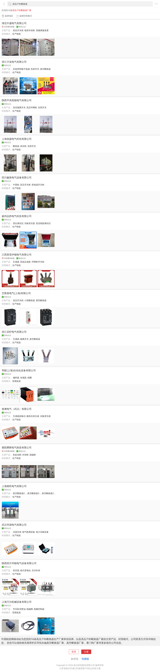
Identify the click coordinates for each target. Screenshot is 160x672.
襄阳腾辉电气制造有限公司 (17, 447)
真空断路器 (45, 69)
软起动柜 (17, 455)
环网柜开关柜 (38, 262)
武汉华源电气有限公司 (14, 524)
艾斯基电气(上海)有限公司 (16, 293)
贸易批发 (16, 381)
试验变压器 (29, 223)
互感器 (16, 262)
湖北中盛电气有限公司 (14, 23)
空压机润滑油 (19, 609)
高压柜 (23, 146)
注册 (86, 651)
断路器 (16, 146)
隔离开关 (24, 339)
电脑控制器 (39, 609)
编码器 (16, 377)
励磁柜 (33, 455)
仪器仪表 (17, 532)
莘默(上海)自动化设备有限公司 (19, 370)
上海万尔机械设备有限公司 (17, 601)
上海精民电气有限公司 (14, 486)
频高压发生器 (32, 416)
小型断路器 (29, 300)
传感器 (23, 377)
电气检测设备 (28, 532)
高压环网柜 (31, 107)
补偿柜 (25, 455)
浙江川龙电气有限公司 (14, 61)
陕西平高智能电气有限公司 (17, 100)
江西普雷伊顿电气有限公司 (17, 254)
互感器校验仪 (19, 416)
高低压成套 (25, 262)
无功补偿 (36, 570)
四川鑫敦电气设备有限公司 (17, 177)
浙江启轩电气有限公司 (14, 331)
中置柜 (16, 184)
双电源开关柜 (38, 184)
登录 (73, 651)
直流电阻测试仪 (43, 223)
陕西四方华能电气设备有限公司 (19, 563)
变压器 (16, 570)
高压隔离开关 (19, 107)
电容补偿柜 (29, 30)
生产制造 (16, 34)
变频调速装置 (42, 30)
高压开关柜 (18, 30)
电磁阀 (29, 609)
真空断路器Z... (19, 493)
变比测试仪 (18, 223)
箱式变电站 (25, 570)
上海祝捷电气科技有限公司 (17, 138)
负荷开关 (35, 69)
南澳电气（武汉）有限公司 (17, 408)
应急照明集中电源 (21, 69)
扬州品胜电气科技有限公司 (17, 216)
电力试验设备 (42, 532)
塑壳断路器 (41, 300)
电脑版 (85, 658)
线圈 (29, 377)
